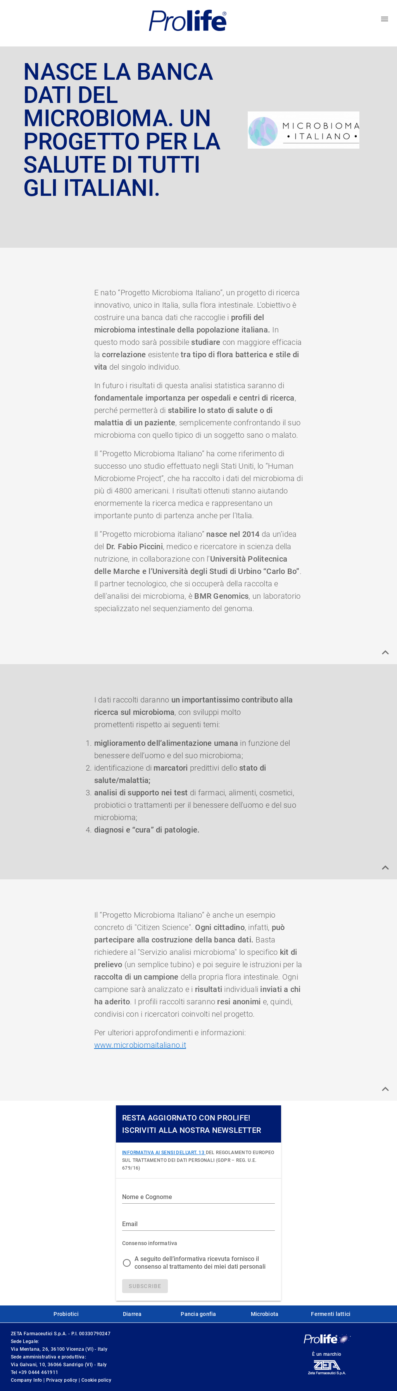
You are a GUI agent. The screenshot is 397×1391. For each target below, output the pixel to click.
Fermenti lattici (330, 1314)
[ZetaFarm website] (326, 1374)
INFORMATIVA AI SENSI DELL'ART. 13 (164, 1152)
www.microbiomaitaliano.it (140, 1045)
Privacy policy (62, 1380)
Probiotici (66, 1314)
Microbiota (265, 1314)
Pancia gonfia (198, 1314)
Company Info (27, 1380)
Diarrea (132, 1314)
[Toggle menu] (384, 19)
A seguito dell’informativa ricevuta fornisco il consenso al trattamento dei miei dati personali (200, 1262)
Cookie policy (96, 1380)
